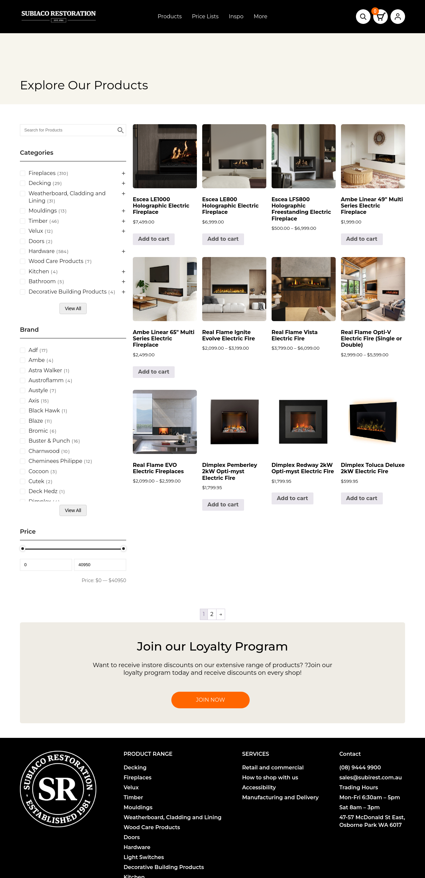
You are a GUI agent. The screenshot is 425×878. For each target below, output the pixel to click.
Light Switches (144, 857)
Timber (133, 797)
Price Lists (205, 16)
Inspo (236, 16)
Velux (131, 787)
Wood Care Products (152, 827)
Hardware (137, 847)
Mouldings (138, 807)
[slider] (22, 548)
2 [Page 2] (212, 614)
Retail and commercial (273, 767)
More (260, 16)
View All (73, 308)
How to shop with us (270, 777)
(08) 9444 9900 (360, 767)
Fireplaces (137, 777)
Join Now (210, 700)
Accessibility (259, 787)
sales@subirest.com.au (370, 777)
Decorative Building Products (164, 867)
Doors (132, 837)
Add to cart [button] (153, 239)
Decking (135, 767)
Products (170, 16)
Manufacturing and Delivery (280, 797)
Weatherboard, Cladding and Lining (172, 817)
